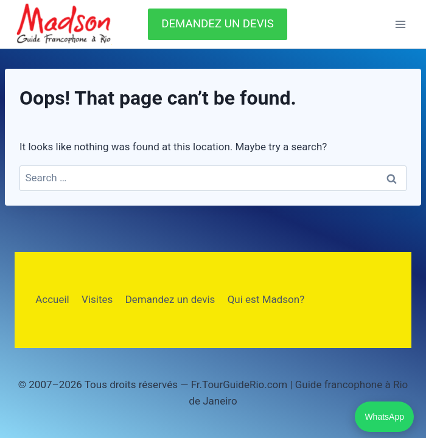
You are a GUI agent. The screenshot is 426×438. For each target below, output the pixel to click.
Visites (97, 299)
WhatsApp (384, 417)
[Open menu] (400, 24)
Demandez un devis (170, 299)
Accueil (52, 299)
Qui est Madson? (266, 299)
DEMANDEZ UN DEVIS (217, 23)
